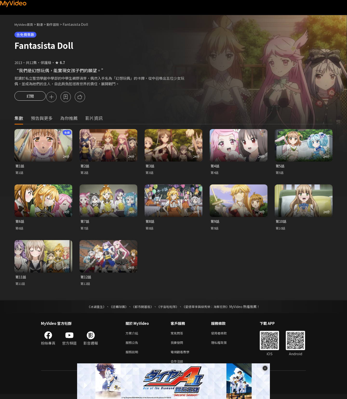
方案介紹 (133, 335)
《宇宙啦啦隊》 (168, 308)
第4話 (215, 166)
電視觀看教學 (181, 355)
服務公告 (133, 345)
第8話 (150, 222)
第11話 (21, 278)
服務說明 (133, 355)
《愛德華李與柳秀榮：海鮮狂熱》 (208, 308)
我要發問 (178, 345)
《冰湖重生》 (92, 308)
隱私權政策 (223, 345)
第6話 (20, 222)
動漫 (43, 24)
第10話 (281, 222)
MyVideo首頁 (25, 24)
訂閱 (30, 97)
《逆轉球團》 (116, 308)
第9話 (215, 222)
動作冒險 (58, 24)
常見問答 (178, 335)
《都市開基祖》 (141, 308)
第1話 (20, 166)
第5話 (280, 166)
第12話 (86, 278)
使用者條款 (223, 335)
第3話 (150, 166)
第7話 (85, 222)
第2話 (85, 166)
